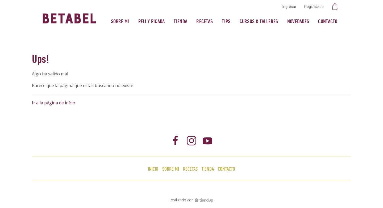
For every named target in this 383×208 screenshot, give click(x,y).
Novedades (298, 21)
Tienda (180, 21)
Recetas (204, 21)
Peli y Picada (151, 21)
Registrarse (314, 7)
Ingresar (289, 7)
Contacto (327, 21)
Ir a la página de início (53, 103)
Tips (226, 21)
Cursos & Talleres (259, 21)
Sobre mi (120, 21)
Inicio (153, 169)
